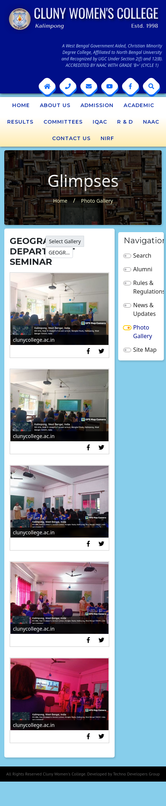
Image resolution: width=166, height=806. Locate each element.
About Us (55, 105)
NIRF (107, 138)
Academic (139, 105)
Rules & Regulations (146, 287)
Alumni (142, 269)
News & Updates (144, 309)
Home (21, 105)
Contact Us (71, 138)
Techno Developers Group (136, 774)
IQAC (100, 122)
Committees (63, 122)
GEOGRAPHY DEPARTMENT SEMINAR (61, 252)
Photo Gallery (97, 200)
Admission (97, 105)
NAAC (151, 122)
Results (20, 122)
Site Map (145, 350)
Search (142, 255)
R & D (125, 122)
